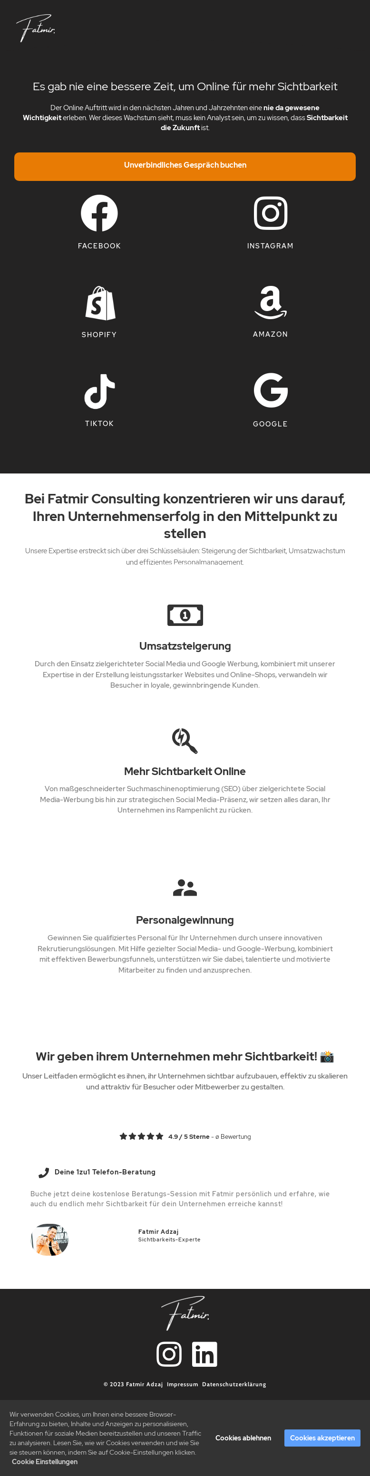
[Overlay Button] (184, 166)
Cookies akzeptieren (322, 1438)
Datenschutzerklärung (234, 1384)
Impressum (182, 1384)
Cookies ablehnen (243, 1438)
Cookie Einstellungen (45, 1462)
